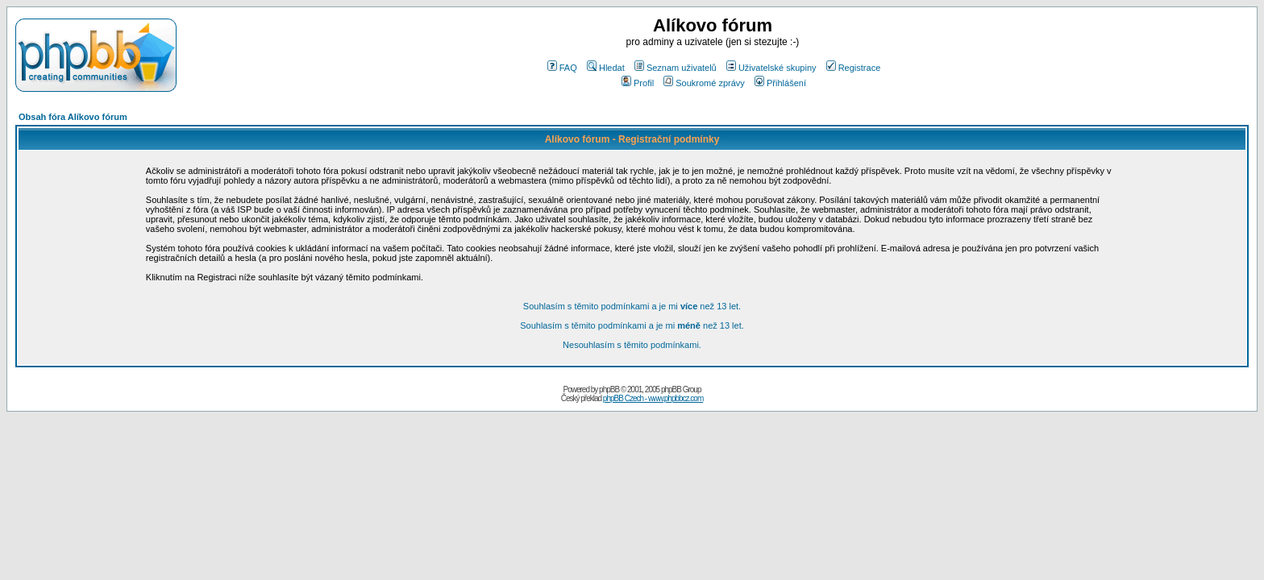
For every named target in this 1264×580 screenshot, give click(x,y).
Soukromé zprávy (704, 83)
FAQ (562, 67)
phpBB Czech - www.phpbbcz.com (653, 398)
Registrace (853, 67)
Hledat (606, 67)
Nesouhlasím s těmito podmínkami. (632, 345)
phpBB (609, 389)
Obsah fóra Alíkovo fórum (73, 117)
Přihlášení (780, 83)
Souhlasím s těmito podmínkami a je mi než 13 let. (632, 306)
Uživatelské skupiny (771, 67)
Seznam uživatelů (675, 67)
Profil (638, 83)
